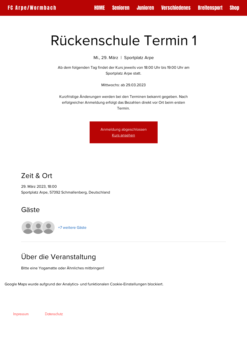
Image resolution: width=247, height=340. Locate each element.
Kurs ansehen (123, 135)
